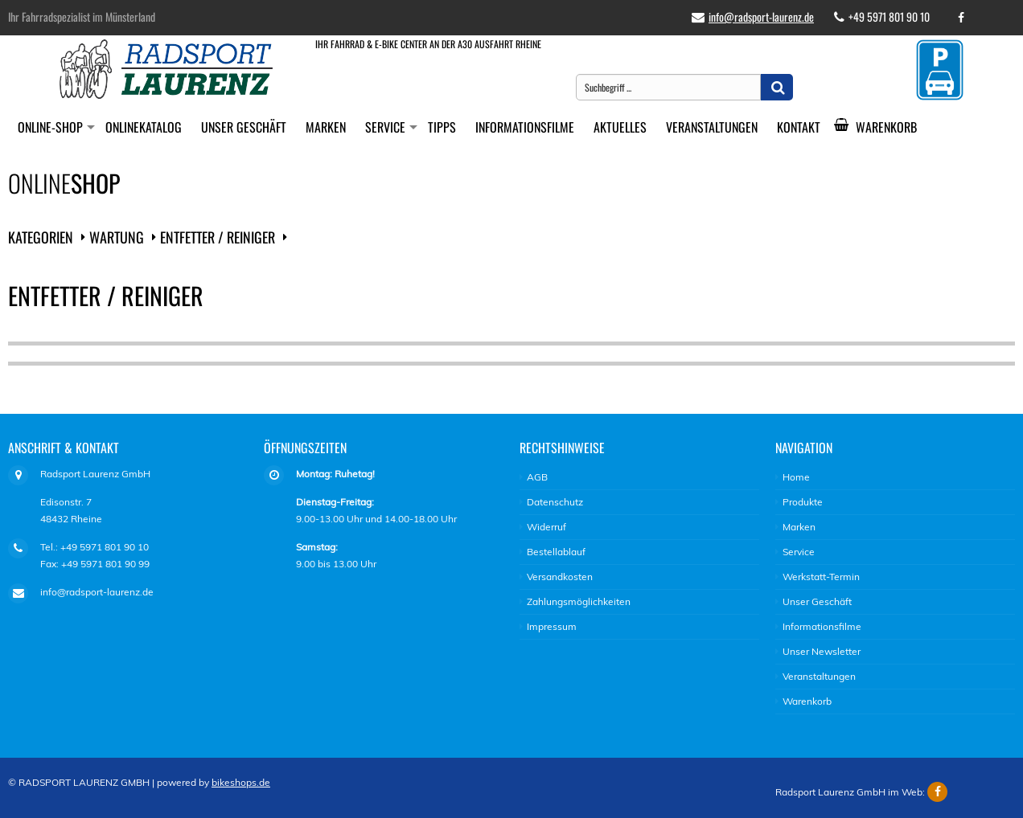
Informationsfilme (524, 127)
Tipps (442, 127)
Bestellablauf (556, 552)
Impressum (552, 626)
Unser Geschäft (243, 127)
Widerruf (546, 527)
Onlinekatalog (143, 127)
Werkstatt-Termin (821, 577)
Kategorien (40, 237)
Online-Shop (50, 127)
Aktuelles (620, 127)
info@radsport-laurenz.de (761, 16)
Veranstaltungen (712, 127)
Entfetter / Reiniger (217, 237)
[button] (777, 87)
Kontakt (798, 127)
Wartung (116, 237)
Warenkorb (881, 127)
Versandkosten (560, 577)
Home (796, 477)
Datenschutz (555, 502)
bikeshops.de (241, 782)
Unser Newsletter (822, 651)
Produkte (803, 502)
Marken (326, 127)
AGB (537, 477)
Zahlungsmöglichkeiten (579, 601)
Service (385, 127)
